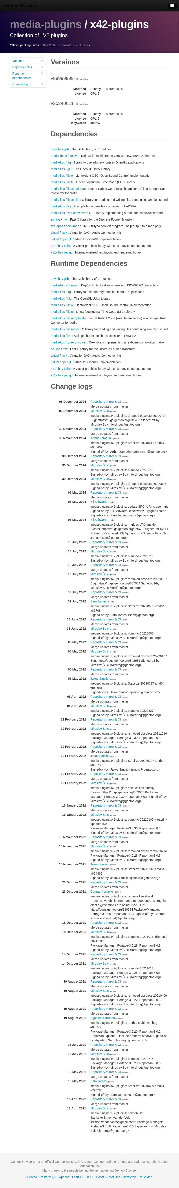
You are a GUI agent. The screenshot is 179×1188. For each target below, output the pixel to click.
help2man (72, 226)
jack (64, 232)
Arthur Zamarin (100, 438)
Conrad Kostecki (101, 891)
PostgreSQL (48, 1177)
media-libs (58, 162)
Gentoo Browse (19, 5)
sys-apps (57, 226)
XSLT (90, 1177)
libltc (70, 182)
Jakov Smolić (99, 678)
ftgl (69, 162)
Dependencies (28, 67)
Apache (64, 1177)
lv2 (69, 206)
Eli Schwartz (98, 501)
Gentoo (32, 1177)
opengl (66, 239)
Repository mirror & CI (105, 401)
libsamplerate (76, 189)
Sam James (98, 601)
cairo (67, 246)
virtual (55, 232)
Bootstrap (129, 1177)
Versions (28, 61)
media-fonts (59, 156)
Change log (28, 84)
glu (69, 169)
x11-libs (56, 246)
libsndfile (73, 199)
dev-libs (56, 149)
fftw (65, 219)
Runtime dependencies (28, 76)
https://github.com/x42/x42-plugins (65, 45)
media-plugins (46, 24)
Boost (100, 1177)
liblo (70, 175)
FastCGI (78, 1177)
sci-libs (55, 219)
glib (66, 149)
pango (68, 252)
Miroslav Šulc (99, 411)
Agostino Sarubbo (102, 1018)
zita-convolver (76, 213)
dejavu (74, 156)
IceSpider (145, 1177)
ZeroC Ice (113, 1177)
